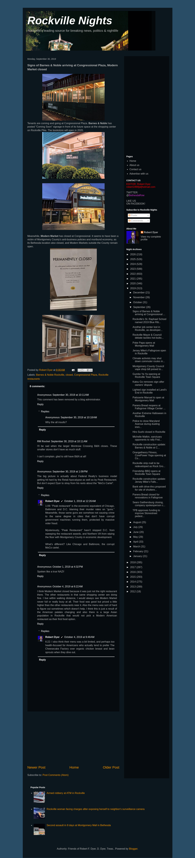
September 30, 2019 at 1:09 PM (70, 471)
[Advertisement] (73, 738)
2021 (133, 278)
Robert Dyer (52, 501)
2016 (133, 572)
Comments (135, 220)
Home (74, 767)
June (136, 532)
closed (69, 374)
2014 (133, 581)
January (138, 556)
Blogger (133, 848)
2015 (133, 577)
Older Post (111, 767)
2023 (133, 269)
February (138, 551)
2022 (133, 274)
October (138, 302)
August (137, 522)
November (139, 297)
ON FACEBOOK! (135, 203)
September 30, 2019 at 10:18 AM (79, 417)
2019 (133, 288)
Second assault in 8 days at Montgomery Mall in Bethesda (79, 825)
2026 (133, 254)
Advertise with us (139, 173)
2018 (133, 562)
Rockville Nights (69, 20)
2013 (133, 586)
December (139, 292)
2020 (133, 283)
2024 (133, 264)
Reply (40, 404)
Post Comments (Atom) (55, 775)
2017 (133, 567)
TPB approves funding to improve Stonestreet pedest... (146, 513)
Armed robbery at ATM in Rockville (66, 793)
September (139, 307)
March (137, 546)
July (135, 527)
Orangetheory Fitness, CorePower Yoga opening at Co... (149, 455)
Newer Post (36, 767)
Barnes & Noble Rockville (50, 374)
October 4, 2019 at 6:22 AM (68, 586)
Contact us (135, 169)
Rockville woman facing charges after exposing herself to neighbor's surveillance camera (95, 809)
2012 (133, 591)
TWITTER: (132, 192)
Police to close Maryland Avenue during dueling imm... (146, 424)
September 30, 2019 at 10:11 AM (71, 395)
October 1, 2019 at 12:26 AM (80, 501)
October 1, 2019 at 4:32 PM (68, 566)
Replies (45, 411)
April (136, 541)
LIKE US (131, 201)
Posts (132, 215)
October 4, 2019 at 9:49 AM (79, 637)
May (136, 537)
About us (134, 165)
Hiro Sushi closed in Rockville (148, 432)
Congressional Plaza (85, 374)
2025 (133, 259)
